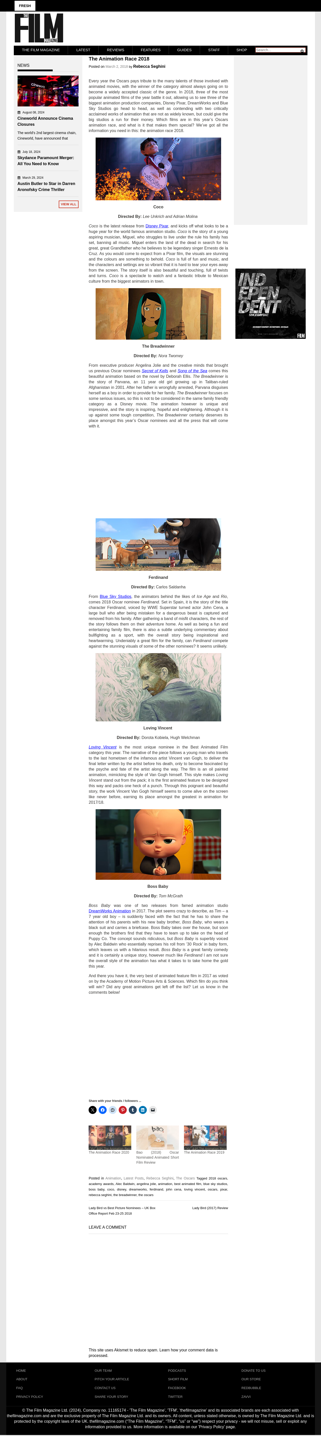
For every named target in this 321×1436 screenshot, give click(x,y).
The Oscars (185, 1178)
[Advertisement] (158, 473)
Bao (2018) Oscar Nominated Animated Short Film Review (157, 1157)
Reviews (115, 49)
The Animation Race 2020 (109, 1152)
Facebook (177, 1388)
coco (110, 1189)
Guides (184, 49)
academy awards (101, 1183)
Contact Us (105, 1388)
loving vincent (194, 1189)
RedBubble (251, 1388)
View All (68, 204)
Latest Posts (134, 1178)
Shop (241, 49)
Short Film (178, 1379)
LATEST (83, 49)
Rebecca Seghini (149, 66)
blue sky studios (215, 1183)
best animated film (187, 1183)
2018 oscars (218, 1178)
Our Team (103, 1370)
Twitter (175, 1397)
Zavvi (246, 1397)
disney (121, 1189)
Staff (214, 49)
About (22, 1379)
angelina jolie (146, 1183)
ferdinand (156, 1189)
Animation (113, 1178)
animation (165, 1183)
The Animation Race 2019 (204, 1152)
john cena (173, 1189)
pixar (223, 1189)
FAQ (19, 1388)
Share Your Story (111, 1397)
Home (21, 1370)
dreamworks (138, 1189)
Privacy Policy (29, 1397)
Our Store (251, 1379)
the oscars (145, 1194)
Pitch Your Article (112, 1379)
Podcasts (177, 1370)
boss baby (96, 1189)
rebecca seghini (100, 1194)
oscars (212, 1189)
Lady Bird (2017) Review (210, 1208)
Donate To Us (253, 1370)
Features (151, 49)
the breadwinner (125, 1194)
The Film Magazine (41, 49)
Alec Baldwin (125, 1183)
